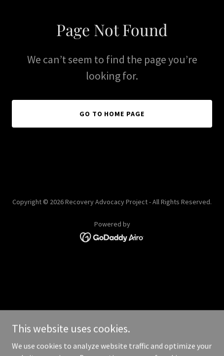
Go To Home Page (112, 113)
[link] (112, 236)
